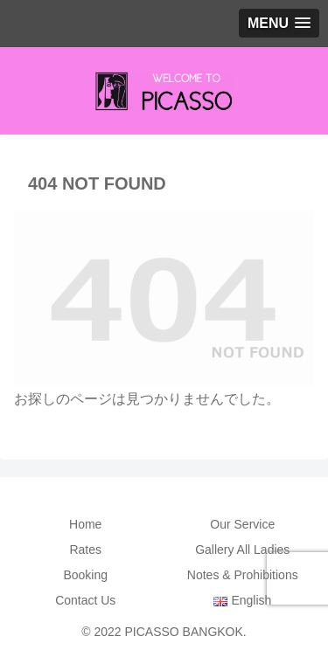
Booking (85, 575)
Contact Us (85, 600)
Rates (85, 550)
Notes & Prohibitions (242, 575)
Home (85, 524)
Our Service (242, 524)
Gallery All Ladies (242, 550)
